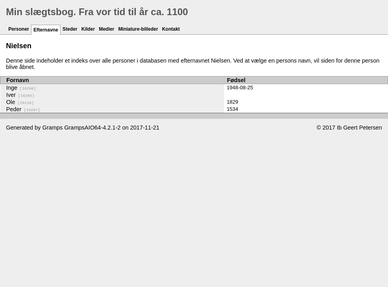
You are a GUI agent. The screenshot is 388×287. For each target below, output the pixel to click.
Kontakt (171, 29)
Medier (106, 29)
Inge (21, 88)
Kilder (88, 29)
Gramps (52, 127)
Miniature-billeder (138, 29)
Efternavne (45, 30)
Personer (18, 29)
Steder (69, 29)
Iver (20, 95)
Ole (20, 102)
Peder (23, 109)
